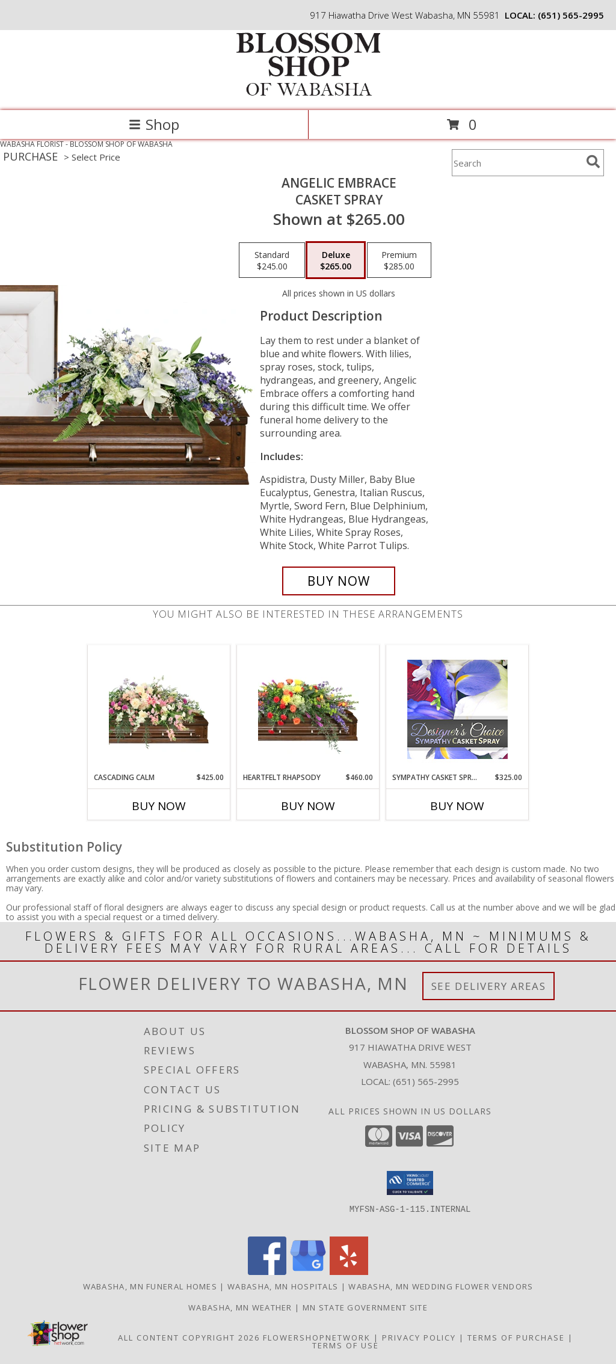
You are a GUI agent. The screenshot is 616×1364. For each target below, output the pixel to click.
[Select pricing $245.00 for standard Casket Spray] (271, 260)
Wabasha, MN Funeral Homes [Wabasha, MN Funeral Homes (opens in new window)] (150, 1286)
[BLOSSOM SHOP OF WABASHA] (308, 93)
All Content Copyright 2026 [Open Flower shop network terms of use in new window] (189, 1337)
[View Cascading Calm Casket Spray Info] (159, 709)
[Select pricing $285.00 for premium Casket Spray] (399, 260)
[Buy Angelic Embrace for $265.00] (338, 581)
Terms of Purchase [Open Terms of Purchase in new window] (516, 1337)
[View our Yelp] (349, 1271)
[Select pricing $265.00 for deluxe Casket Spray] (335, 260)
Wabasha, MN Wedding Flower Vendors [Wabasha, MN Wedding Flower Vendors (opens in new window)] (440, 1286)
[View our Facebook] (267, 1271)
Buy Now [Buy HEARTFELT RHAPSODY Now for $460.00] (308, 806)
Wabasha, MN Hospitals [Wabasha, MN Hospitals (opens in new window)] (282, 1286)
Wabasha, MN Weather (240, 1307)
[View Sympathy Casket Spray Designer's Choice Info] (457, 709)
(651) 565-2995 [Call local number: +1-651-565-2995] (571, 15)
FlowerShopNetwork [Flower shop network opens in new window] (317, 1337)
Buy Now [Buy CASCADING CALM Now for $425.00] (159, 806)
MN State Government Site (365, 1307)
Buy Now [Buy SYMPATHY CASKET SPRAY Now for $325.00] (457, 806)
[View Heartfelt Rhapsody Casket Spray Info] (308, 708)
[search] (593, 162)
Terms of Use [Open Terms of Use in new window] (345, 1345)
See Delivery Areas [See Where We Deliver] (488, 986)
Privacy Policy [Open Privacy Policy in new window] (419, 1337)
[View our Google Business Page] (308, 1271)
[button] (410, 1183)
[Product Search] (516, 163)
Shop (154, 124)
